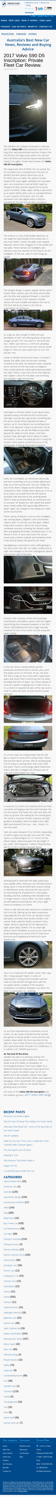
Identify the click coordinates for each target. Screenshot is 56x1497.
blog (6, 1212)
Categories (21, 34)
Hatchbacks (9, 1286)
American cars (10, 1186)
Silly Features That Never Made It (19, 1160)
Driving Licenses (11, 1244)
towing (7, 1396)
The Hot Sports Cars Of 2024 (17, 1150)
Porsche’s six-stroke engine (16, 1116)
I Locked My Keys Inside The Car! (19, 1171)
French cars (9, 1270)
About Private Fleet (12, 1181)
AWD (6, 1207)
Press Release (29, 12)
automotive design (12, 1197)
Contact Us (45, 27)
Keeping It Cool (11, 1155)
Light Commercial (12, 1328)
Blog (29, 5)
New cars (8, 1349)
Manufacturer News (13, 1338)
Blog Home (9, 1218)
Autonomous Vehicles (14, 1202)
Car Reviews (19, 27)
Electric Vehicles (11, 1249)
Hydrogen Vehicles (12, 1312)
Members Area (32, 2)
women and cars (11, 1422)
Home (4, 20)
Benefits (32, 27)
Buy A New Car (10, 1223)
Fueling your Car (11, 1275)
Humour (7, 1302)
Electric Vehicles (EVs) (14, 1254)
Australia (8, 1191)
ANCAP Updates (11, 1135)
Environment (10, 1260)
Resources (45, 2)
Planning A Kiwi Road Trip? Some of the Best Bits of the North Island (28, 1128)
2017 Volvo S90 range (37, 1095)
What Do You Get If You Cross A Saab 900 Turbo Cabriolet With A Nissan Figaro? (26, 1143)
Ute (5, 1407)
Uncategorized (10, 1401)
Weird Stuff (9, 1417)
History (7, 1291)
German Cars (10, 1281)
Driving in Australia (12, 1239)
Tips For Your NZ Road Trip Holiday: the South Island (28, 1121)
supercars (8, 1370)
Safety (6, 1365)
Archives (33, 34)
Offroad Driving (11, 1354)
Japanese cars (10, 1317)
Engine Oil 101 (10, 1165)
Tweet (39, 1475)
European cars (10, 1265)
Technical (8, 1391)
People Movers (11, 1359)
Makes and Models (12, 1333)
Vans (6, 1412)
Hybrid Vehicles (11, 1307)
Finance (5, 27)
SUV (6, 1380)
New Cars (14, 20)
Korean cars (9, 1323)
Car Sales (8, 1233)
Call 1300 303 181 (42, 16)
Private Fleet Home (11, 4)
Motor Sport (9, 1344)
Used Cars (45, 20)
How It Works (30, 20)
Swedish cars (10, 1386)
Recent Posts (7, 34)
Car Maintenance (12, 1228)
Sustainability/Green (13, 1375)
